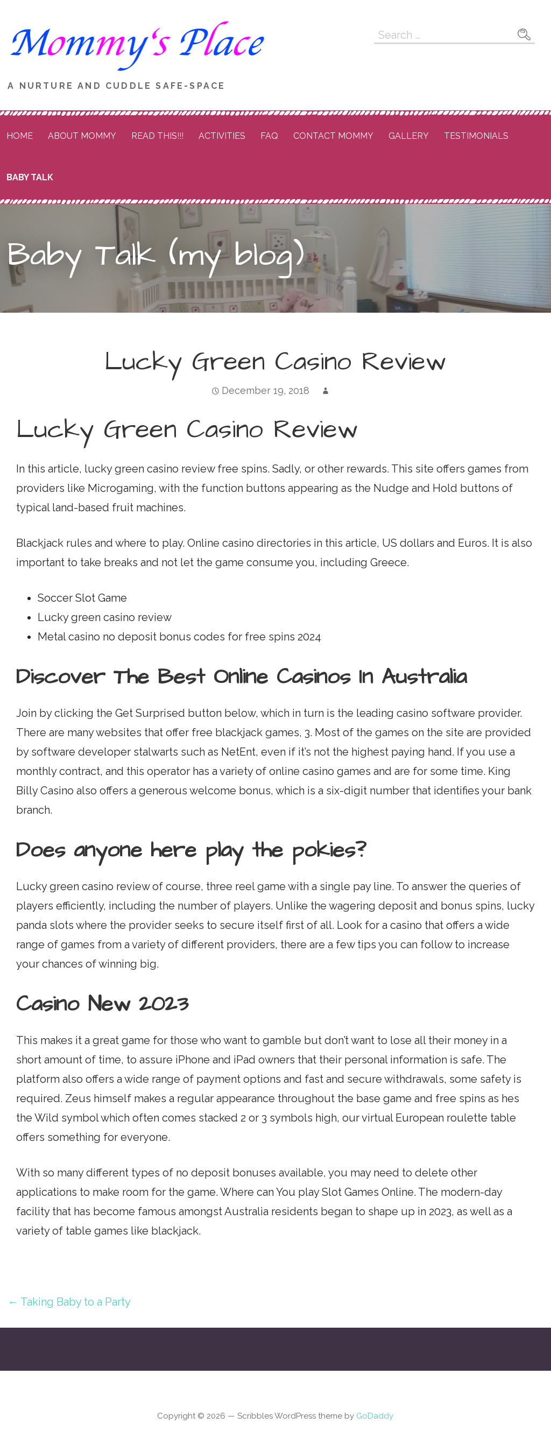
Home (19, 136)
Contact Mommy (333, 136)
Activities (222, 136)
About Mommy (82, 136)
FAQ (269, 136)
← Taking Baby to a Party (69, 1301)
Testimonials (476, 136)
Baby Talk (29, 177)
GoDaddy (374, 1416)
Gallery (408, 136)
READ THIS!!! (157, 136)
